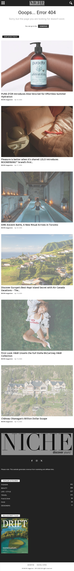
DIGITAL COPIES (42, 565)
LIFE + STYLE (6, 492)
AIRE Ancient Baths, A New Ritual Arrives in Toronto (29, 224)
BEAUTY (4, 488)
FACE (3, 502)
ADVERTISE (30, 565)
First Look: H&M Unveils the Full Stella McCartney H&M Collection (31, 354)
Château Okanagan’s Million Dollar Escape (24, 418)
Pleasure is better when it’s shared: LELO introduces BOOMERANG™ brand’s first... (29, 161)
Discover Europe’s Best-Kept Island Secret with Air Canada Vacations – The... (33, 289)
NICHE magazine (7, 100)
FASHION (4, 485)
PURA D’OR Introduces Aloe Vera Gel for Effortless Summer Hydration (33, 95)
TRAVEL (4, 495)
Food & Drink (5, 499)
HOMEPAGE (43, 26)
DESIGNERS (5, 506)
